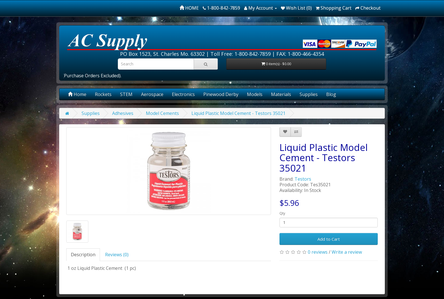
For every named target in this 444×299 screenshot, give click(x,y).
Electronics (183, 94)
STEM (126, 94)
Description (83, 254)
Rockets (103, 94)
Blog (331, 94)
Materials (281, 94)
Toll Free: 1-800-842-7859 (240, 53)
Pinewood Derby (220, 94)
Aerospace (152, 94)
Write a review (347, 252)
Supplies (309, 94)
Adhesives (122, 113)
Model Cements (162, 113)
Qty (282, 213)
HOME (189, 8)
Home (77, 94)
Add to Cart (328, 239)
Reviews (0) (117, 254)
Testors (302, 179)
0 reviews (318, 252)
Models (254, 94)
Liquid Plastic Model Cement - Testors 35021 (238, 113)
